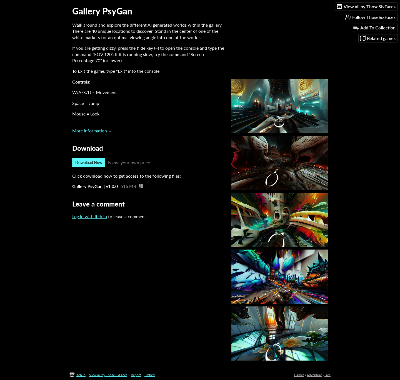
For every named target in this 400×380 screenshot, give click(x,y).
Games (299, 375)
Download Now (88, 162)
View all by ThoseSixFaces (108, 375)
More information (92, 130)
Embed (149, 375)
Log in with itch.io (89, 216)
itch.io (81, 375)
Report (136, 375)
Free (327, 375)
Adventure (314, 375)
